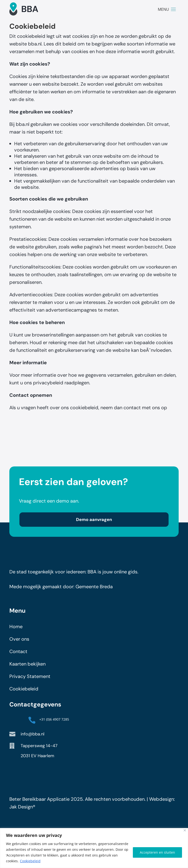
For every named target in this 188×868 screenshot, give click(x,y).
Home (16, 629)
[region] (94, 848)
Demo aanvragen (94, 522)
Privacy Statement (29, 679)
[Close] (185, 830)
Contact (18, 654)
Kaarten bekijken (27, 666)
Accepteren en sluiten (157, 852)
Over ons (19, 641)
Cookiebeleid (30, 861)
